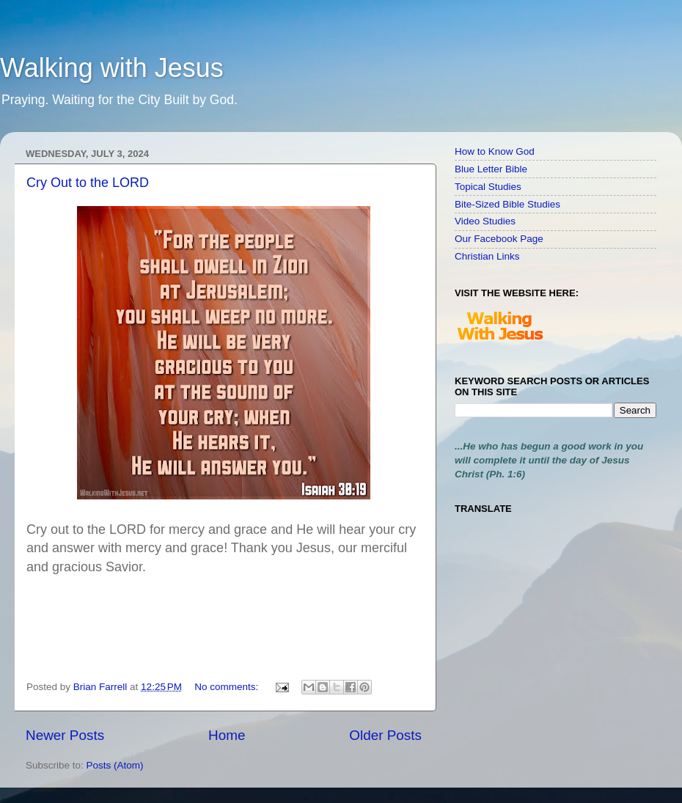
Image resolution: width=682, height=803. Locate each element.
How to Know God (495, 151)
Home (226, 735)
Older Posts (385, 735)
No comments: (227, 686)
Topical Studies (488, 186)
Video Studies (485, 221)
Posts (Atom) (115, 765)
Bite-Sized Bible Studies (507, 204)
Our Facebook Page (499, 238)
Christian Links (487, 256)
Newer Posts (65, 735)
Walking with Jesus (112, 68)
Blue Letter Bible (491, 169)
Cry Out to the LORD (87, 182)
